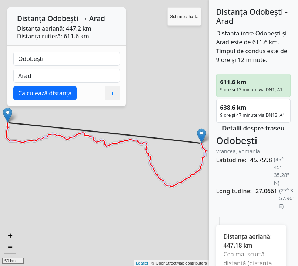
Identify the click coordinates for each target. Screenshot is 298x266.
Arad (97, 18)
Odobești (62, 18)
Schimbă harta (184, 16)
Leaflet (142, 263)
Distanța (31, 18)
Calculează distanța (45, 93)
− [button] (10, 247)
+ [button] (10, 236)
